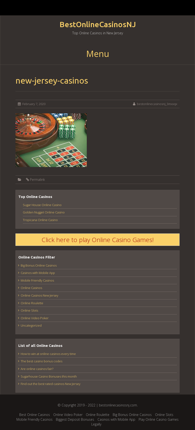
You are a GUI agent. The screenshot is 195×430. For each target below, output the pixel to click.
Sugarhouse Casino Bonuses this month (49, 376)
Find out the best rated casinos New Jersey (50, 384)
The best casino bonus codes (41, 361)
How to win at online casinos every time (48, 354)
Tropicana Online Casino (40, 220)
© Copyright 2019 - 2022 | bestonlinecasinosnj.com (97, 405)
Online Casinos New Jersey (39, 295)
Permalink (37, 179)
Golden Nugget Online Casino (44, 212)
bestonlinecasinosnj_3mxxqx (157, 104)
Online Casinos (31, 288)
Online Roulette (32, 303)
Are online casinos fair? (37, 369)
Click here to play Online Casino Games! (98, 239)
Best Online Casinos (34, 414)
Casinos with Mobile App (38, 273)
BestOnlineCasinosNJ (97, 24)
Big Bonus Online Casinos (39, 265)
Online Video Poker (35, 318)
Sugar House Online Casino (42, 205)
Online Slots (29, 310)
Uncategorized (31, 325)
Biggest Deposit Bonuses (75, 419)
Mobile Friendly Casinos (37, 280)
